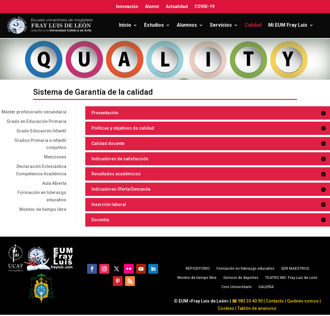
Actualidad (177, 6)
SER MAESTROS (295, 268)
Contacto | (276, 301)
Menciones (55, 156)
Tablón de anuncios (257, 308)
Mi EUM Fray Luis (287, 25)
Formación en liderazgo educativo (245, 268)
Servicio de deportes (240, 278)
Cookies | (227, 308)
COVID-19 (204, 6)
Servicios (221, 25)
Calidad (253, 25)
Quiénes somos (303, 301)
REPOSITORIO (198, 268)
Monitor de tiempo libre (42, 209)
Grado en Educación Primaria (36, 121)
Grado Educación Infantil (41, 130)
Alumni (152, 6)
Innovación (127, 6)
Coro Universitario (236, 287)
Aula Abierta (54, 183)
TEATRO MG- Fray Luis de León (291, 278)
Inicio (125, 25)
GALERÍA (266, 287)
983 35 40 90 (250, 301)
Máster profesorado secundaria (34, 111)
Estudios (154, 25)
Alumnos (187, 25)
